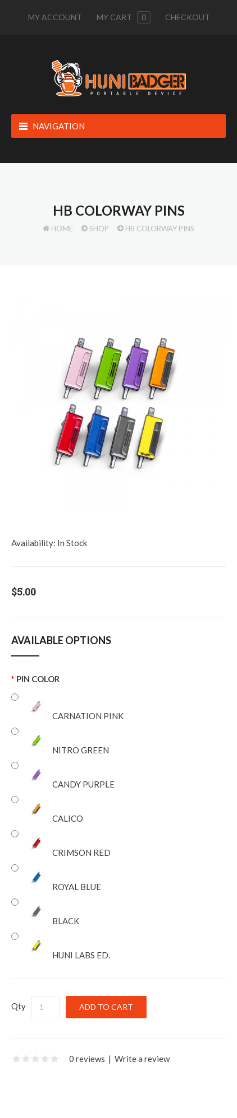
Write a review (142, 1059)
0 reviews (87, 1059)
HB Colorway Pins (159, 228)
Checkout (187, 17)
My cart (124, 17)
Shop (99, 228)
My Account (55, 17)
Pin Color (38, 679)
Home (62, 228)
